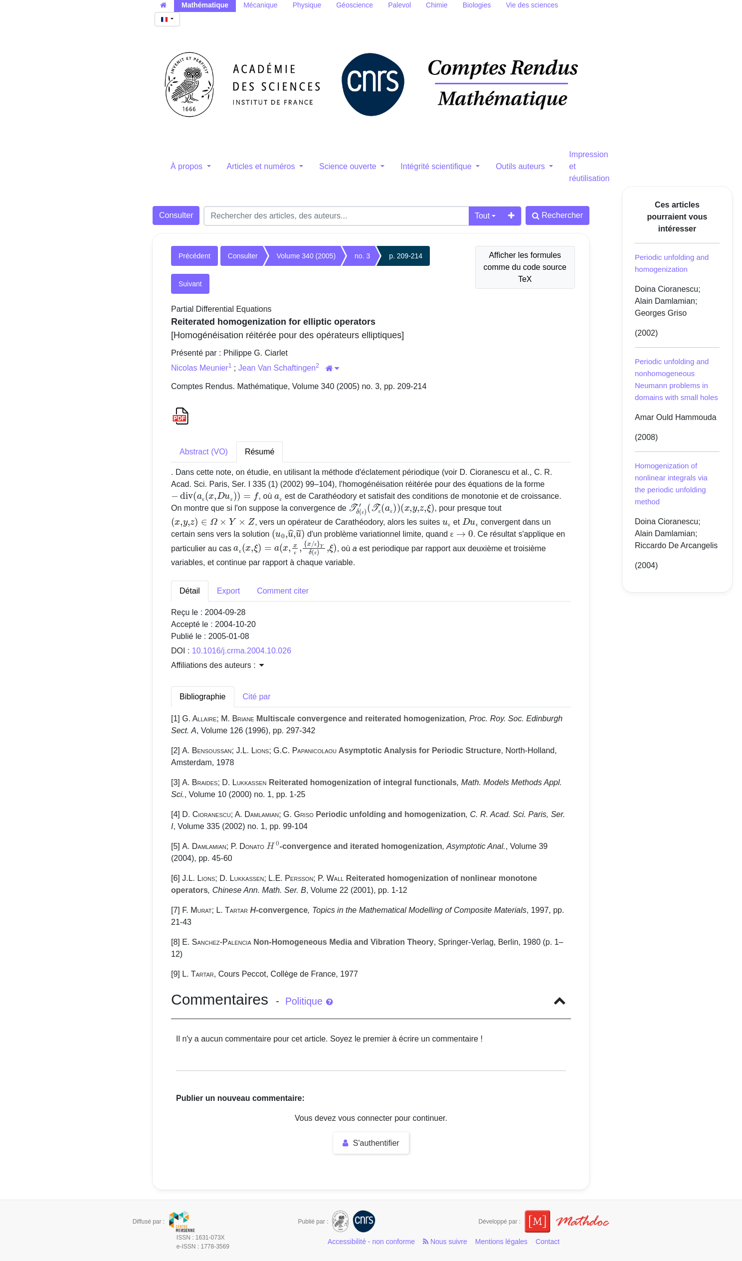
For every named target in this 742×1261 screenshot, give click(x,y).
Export (228, 591)
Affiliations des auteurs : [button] (217, 665)
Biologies (477, 5)
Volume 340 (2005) (306, 256)
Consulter (176, 215)
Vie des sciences (532, 5)
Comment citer (283, 591)
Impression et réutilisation (589, 166)
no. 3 (362, 256)
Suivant (190, 284)
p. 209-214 (405, 256)
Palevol (399, 5)
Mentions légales (501, 1242)
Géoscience (354, 5)
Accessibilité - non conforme (371, 1242)
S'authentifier (371, 1143)
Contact (547, 1242)
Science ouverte (348, 166)
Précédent (194, 256)
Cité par (257, 696)
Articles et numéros (262, 166)
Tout (482, 215)
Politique (309, 1001)
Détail (190, 591)
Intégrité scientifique (437, 166)
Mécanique (260, 5)
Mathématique (205, 5)
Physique (307, 5)
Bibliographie (203, 696)
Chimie (437, 5)
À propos (187, 166)
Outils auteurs (521, 166)
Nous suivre (445, 1242)
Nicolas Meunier (199, 368)
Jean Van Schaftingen (277, 368)
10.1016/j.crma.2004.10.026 (241, 650)
